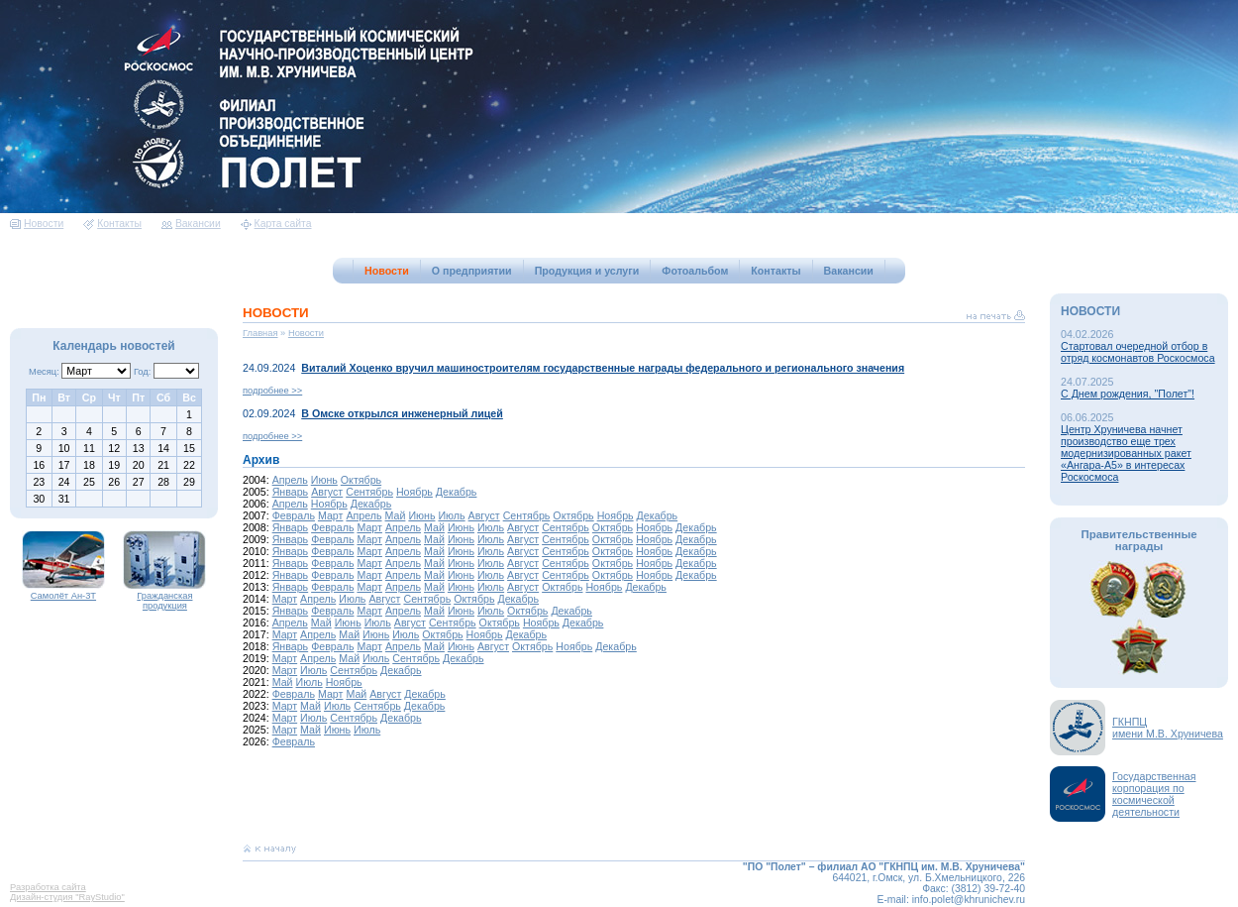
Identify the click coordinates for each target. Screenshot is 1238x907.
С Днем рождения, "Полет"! (1127, 393)
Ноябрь (414, 492)
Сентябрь (369, 492)
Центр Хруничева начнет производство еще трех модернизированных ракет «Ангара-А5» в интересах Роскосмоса (1126, 453)
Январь (290, 492)
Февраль (293, 515)
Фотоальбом (695, 271)
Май (395, 515)
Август (327, 492)
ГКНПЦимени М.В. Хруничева (1167, 727)
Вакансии (191, 223)
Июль (451, 515)
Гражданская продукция (164, 597)
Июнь (324, 480)
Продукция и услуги (587, 271)
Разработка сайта (48, 887)
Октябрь (361, 480)
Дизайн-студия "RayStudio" (67, 897)
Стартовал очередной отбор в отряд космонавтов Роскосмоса (1138, 352)
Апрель (290, 480)
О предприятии (472, 271)
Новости (36, 223)
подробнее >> (272, 391)
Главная (260, 333)
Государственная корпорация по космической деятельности (1154, 794)
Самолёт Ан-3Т (63, 592)
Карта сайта (276, 223)
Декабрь (456, 492)
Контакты (112, 223)
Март (331, 515)
